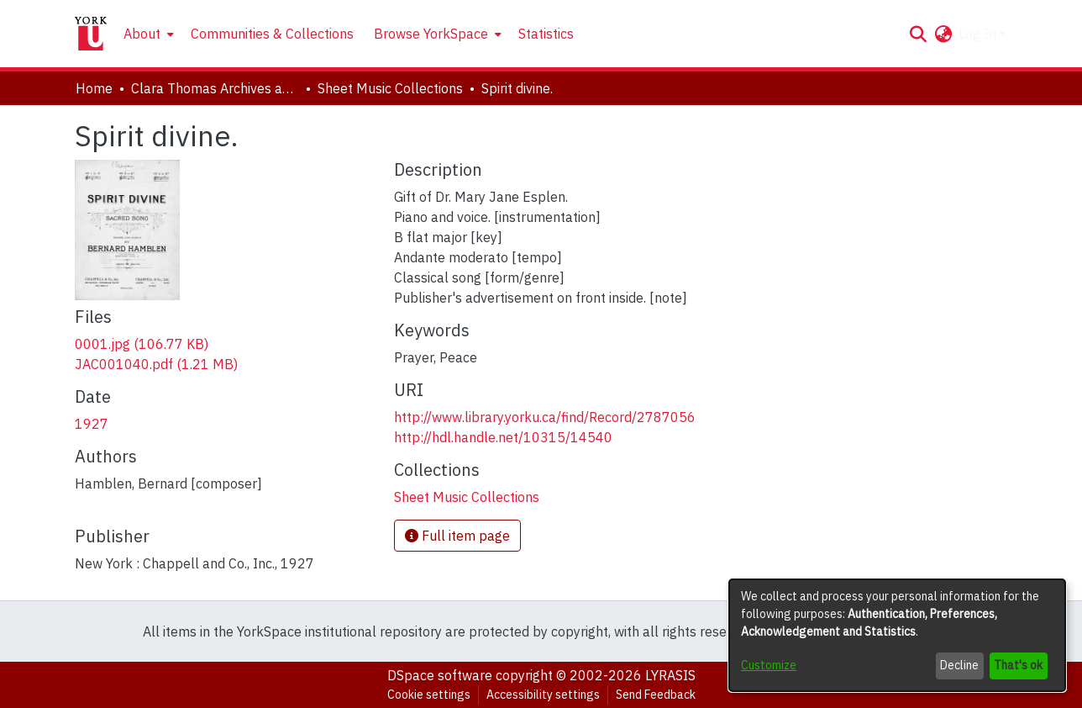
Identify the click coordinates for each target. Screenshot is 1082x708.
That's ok (1018, 665)
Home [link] (94, 88)
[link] (141, 344)
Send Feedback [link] (656, 694)
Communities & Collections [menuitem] (272, 33)
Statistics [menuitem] (546, 33)
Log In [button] (979, 33)
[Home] (91, 33)
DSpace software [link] (439, 675)
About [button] (141, 33)
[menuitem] (147, 33)
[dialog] (897, 635)
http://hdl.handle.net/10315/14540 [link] (503, 437)
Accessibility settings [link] (543, 694)
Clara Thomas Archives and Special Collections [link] (215, 88)
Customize (768, 665)
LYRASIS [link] (670, 675)
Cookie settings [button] (428, 694)
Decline (959, 665)
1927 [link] (91, 423)
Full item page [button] (457, 535)
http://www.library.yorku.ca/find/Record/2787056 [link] (545, 417)
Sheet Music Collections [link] (390, 88)
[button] (917, 34)
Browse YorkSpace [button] (431, 33)
